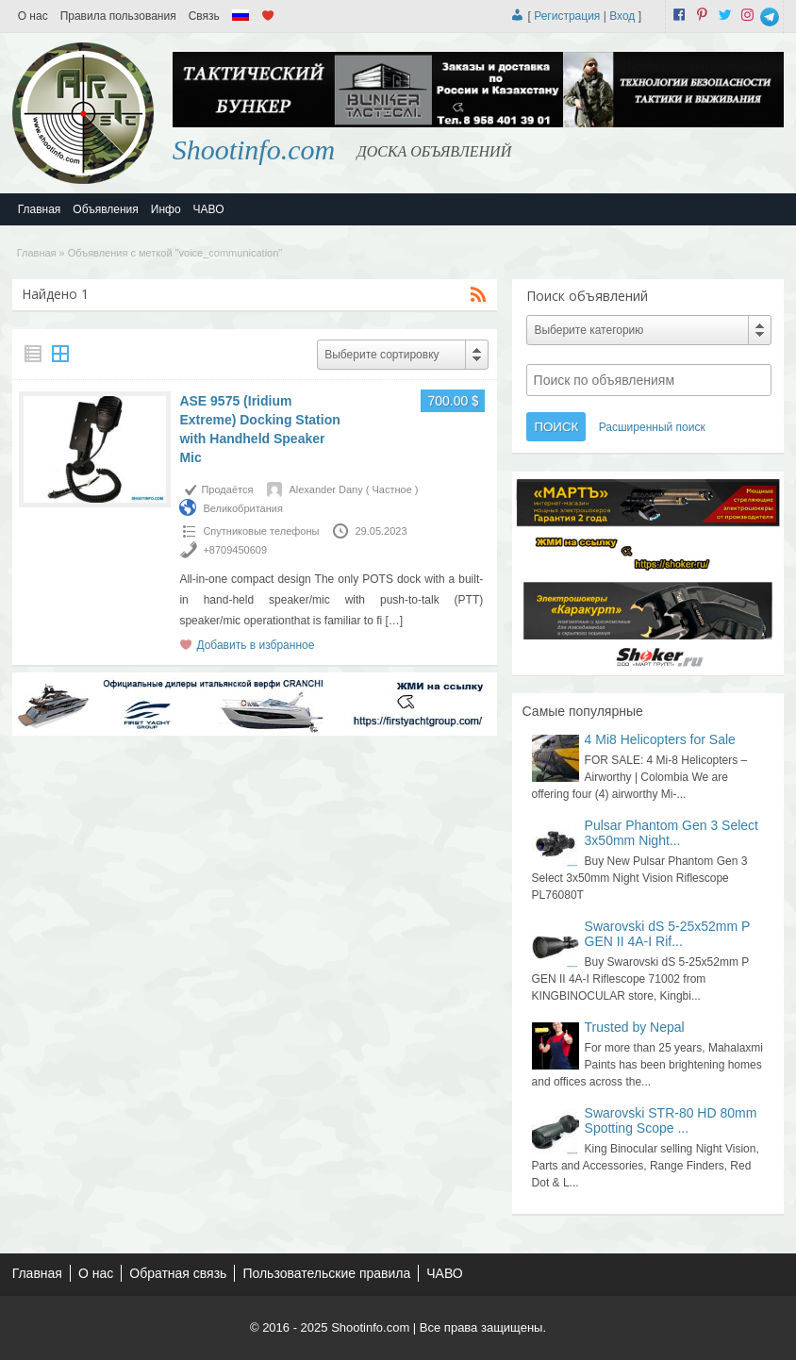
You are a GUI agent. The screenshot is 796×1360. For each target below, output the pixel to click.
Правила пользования (118, 16)
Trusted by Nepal (635, 1027)
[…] (395, 620)
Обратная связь (177, 1273)
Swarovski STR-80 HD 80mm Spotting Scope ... (671, 1120)
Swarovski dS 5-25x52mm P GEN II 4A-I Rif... (668, 934)
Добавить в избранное (255, 645)
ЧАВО (208, 209)
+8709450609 (235, 550)
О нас (33, 16)
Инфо (166, 209)
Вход (622, 16)
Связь (204, 16)
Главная (39, 209)
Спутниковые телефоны (261, 531)
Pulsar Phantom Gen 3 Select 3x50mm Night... (671, 833)
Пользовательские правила (326, 1273)
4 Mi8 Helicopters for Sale (660, 739)
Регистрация (567, 16)
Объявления (105, 209)
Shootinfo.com (254, 149)
